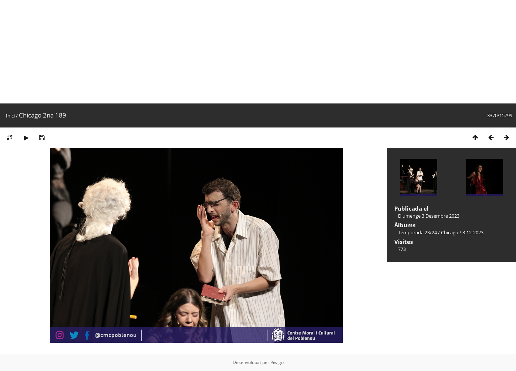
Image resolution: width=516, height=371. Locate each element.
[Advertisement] (222, 51)
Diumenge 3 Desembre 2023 (428, 215)
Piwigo (277, 362)
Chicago (449, 232)
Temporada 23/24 (417, 232)
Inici (10, 115)
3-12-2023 (472, 232)
